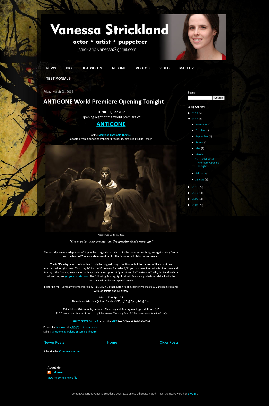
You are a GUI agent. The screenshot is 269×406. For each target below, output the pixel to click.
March (199, 154)
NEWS (51, 68)
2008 (195, 205)
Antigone (57, 331)
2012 (195, 119)
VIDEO (164, 68)
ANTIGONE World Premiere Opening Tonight (103, 102)
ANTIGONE (110, 124)
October (201, 130)
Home (112, 343)
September (202, 136)
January (200, 179)
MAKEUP (186, 68)
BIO (69, 68)
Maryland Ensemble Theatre (114, 135)
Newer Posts (53, 343)
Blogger (192, 393)
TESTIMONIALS (58, 78)
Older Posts (169, 343)
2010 (195, 193)
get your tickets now (76, 276)
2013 (195, 113)
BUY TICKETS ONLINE (85, 321)
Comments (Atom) (69, 351)
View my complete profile (62, 377)
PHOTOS (142, 68)
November (202, 124)
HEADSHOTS (91, 68)
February (201, 173)
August (200, 142)
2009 (195, 199)
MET (114, 321)
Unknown (57, 372)
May (198, 148)
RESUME (119, 68)
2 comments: (90, 327)
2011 (195, 187)
